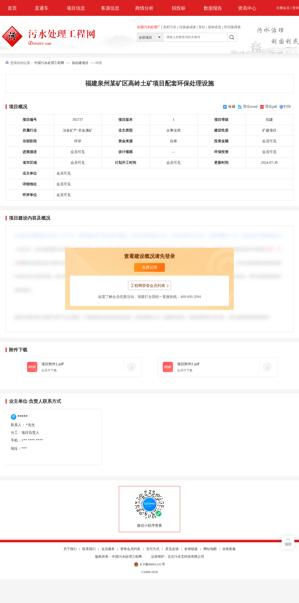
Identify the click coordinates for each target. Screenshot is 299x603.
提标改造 (214, 27)
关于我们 (70, 549)
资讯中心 (247, 8)
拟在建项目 (80, 63)
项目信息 (76, 8)
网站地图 (210, 549)
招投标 (179, 8)
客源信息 (110, 8)
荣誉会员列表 (130, 549)
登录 (295, 7)
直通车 (42, 8)
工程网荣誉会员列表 (150, 286)
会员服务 (108, 549)
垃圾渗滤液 (187, 27)
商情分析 (144, 8)
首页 (12, 8)
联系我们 (89, 549)
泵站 (202, 27)
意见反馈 (172, 549)
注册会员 (283, 7)
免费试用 (149, 267)
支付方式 (152, 549)
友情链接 (191, 549)
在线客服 (229, 549)
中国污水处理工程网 (49, 63)
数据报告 (213, 8)
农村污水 (169, 27)
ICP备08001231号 (149, 564)
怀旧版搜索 (232, 27)
